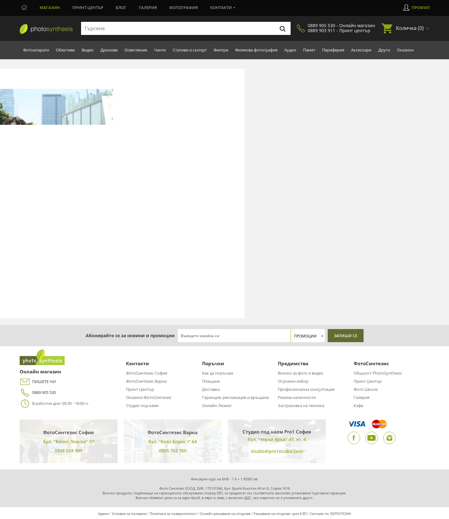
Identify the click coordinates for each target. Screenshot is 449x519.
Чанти (160, 50)
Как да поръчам (217, 373)
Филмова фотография (256, 50)
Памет (309, 50)
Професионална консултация (306, 389)
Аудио (290, 50)
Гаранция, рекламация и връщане (235, 397)
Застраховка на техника (301, 405)
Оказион (405, 50)
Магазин (50, 7)
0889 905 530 (38, 392)
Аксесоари (361, 50)
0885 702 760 (172, 451)
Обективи (65, 50)
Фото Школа (366, 389)
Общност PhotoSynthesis (378, 373)
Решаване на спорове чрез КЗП (280, 513)
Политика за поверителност (173, 513)
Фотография (183, 7)
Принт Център (140, 389)
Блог (121, 7)
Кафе (358, 405)
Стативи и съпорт (190, 50)
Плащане (211, 381)
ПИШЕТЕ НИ (38, 381)
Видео (88, 50)
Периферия (333, 50)
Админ (103, 513)
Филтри (221, 50)
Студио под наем (142, 405)
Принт (87, 7)
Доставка (211, 389)
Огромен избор (293, 381)
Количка (410, 28)
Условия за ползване (129, 513)
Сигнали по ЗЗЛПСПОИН (330, 513)
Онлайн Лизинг (217, 405)
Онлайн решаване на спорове (225, 513)
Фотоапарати (36, 50)
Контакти (221, 7)
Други (384, 50)
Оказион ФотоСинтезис (148, 397)
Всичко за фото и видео (300, 373)
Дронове (109, 50)
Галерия (148, 7)
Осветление (135, 50)
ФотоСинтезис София (146, 373)
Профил (421, 7)
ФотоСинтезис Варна (146, 381)
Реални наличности (297, 397)
